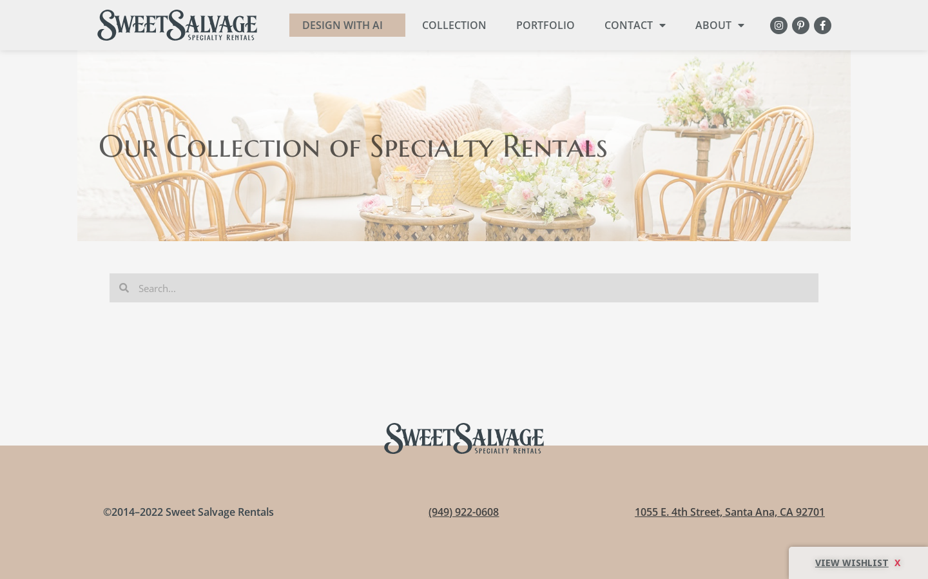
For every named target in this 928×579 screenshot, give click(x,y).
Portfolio (545, 25)
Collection (454, 25)
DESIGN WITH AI (342, 25)
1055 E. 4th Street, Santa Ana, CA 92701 (730, 512)
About (719, 25)
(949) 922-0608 (464, 512)
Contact (635, 25)
